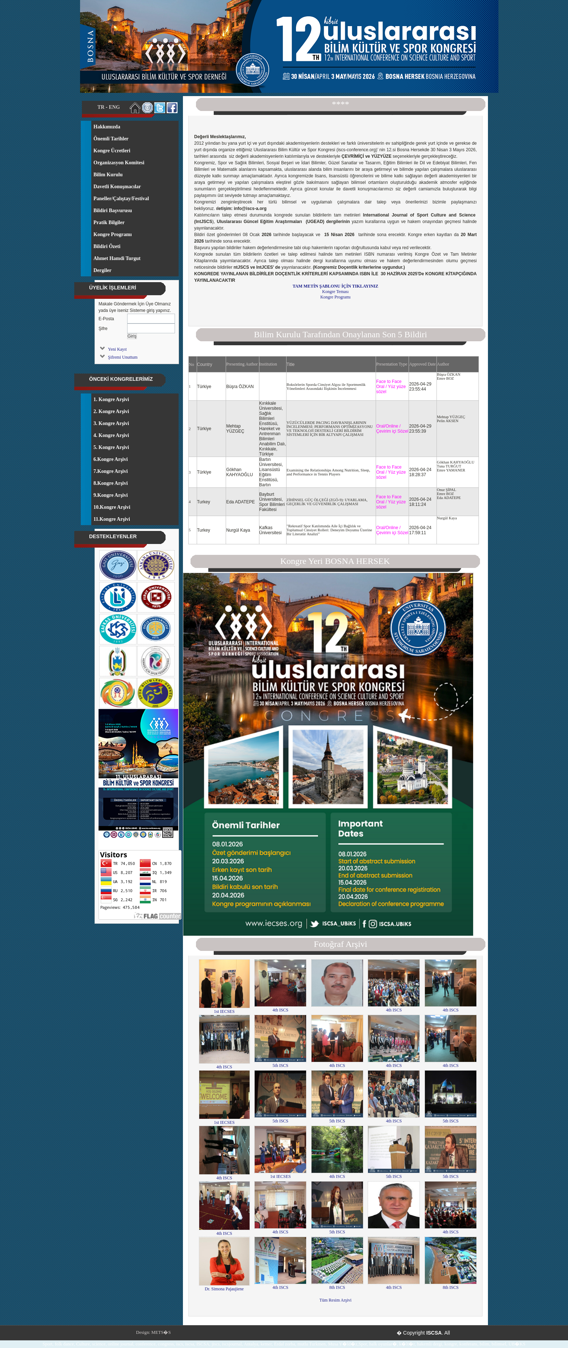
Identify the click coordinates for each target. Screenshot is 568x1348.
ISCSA (434, 1333)
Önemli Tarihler (111, 138)
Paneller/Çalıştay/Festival (121, 198)
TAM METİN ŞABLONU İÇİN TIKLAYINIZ (336, 286)
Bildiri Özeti (106, 246)
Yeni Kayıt (117, 349)
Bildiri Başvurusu (112, 210)
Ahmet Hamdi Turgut (117, 258)
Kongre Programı (335, 297)
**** (340, 104)
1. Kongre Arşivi (111, 399)
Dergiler (102, 270)
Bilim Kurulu (108, 174)
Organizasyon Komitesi (118, 162)
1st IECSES (224, 1009)
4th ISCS (280, 1008)
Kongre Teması (335, 291)
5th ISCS (280, 1063)
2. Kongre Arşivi (111, 411)
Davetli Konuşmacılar (117, 186)
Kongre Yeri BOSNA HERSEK (335, 561)
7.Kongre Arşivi (110, 471)
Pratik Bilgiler (109, 222)
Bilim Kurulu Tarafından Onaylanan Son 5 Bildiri (340, 334)
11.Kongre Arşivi (111, 519)
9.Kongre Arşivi (110, 495)
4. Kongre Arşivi (111, 435)
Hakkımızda (106, 126)
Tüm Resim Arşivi (336, 1300)
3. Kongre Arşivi (111, 423)
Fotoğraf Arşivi (340, 944)
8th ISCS (337, 1285)
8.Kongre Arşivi (110, 483)
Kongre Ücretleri (111, 150)
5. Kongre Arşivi (111, 447)
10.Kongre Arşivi (111, 507)
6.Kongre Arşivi (110, 459)
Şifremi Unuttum (123, 357)
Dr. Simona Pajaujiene (224, 1286)
